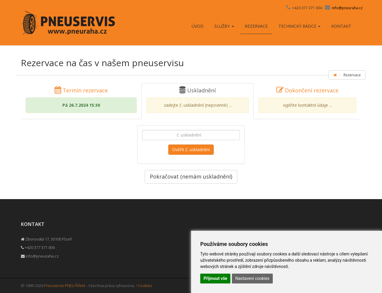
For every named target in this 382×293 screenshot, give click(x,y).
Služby (224, 26)
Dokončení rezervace (307, 99)
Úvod (198, 26)
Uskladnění (197, 99)
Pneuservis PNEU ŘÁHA (64, 285)
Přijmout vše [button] (215, 278)
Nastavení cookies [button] (252, 278)
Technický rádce (299, 26)
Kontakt (341, 26)
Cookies (145, 285)
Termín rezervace (81, 99)
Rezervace (256, 26)
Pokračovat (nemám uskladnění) (191, 176)
